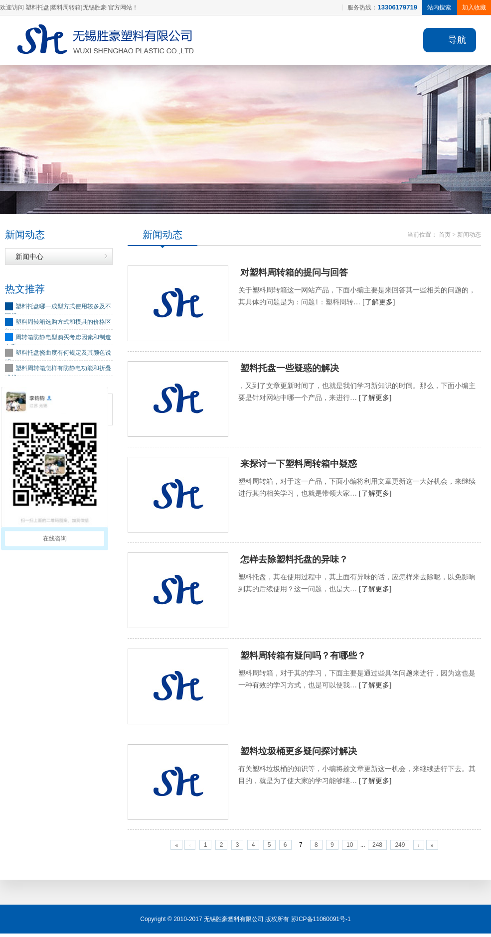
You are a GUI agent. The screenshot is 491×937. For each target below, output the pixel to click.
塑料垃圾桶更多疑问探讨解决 (298, 754)
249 (400, 848)
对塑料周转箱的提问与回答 (294, 273)
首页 (445, 235)
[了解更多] (378, 303)
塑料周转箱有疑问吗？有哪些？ (303, 658)
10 (349, 848)
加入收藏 (474, 7)
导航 (457, 40)
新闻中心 (29, 257)
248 (377, 848)
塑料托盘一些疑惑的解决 (289, 370)
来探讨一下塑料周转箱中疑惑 (298, 466)
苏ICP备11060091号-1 (321, 922)
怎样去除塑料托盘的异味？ (294, 562)
